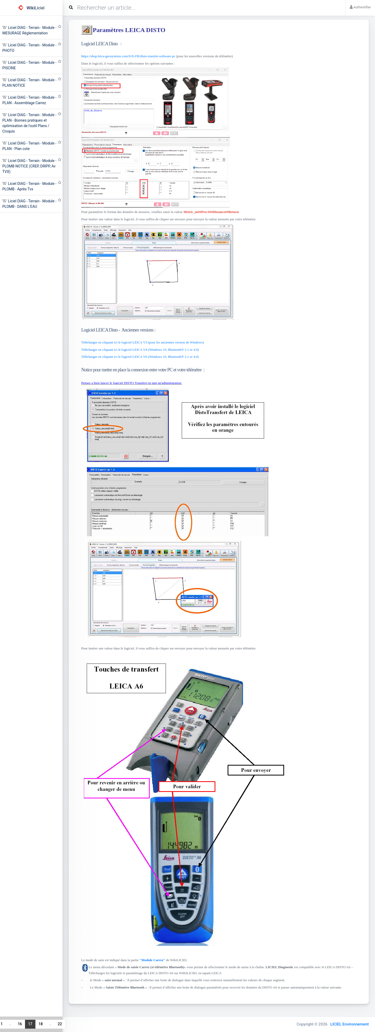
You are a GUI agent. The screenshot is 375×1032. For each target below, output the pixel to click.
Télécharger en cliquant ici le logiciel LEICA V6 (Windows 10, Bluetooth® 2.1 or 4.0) (140, 357)
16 (20, 1024)
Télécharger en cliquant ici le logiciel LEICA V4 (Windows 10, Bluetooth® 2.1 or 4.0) (140, 350)
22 (60, 1024)
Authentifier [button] (360, 7)
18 (41, 1024)
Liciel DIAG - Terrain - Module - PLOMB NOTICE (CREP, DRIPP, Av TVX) (29, 166)
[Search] (206, 8)
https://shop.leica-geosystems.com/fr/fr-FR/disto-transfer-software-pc (128, 56)
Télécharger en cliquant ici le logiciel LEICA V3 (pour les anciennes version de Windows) (142, 342)
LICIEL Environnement (349, 1024)
